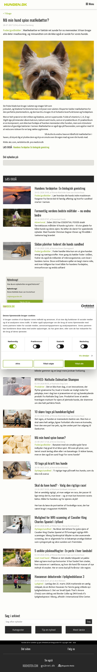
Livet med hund (42, 557)
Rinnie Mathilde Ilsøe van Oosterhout (68, 192)
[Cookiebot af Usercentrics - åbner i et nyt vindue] (83, 306)
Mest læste (79, 629)
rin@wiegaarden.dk (14, 296)
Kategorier (18, 629)
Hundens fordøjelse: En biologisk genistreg (31, 147)
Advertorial (40, 222)
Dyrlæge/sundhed (43, 470)
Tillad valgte (48, 364)
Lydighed (39, 583)
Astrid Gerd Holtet (60, 467)
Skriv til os (25, 302)
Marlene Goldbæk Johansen (64, 489)
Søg (89, 621)
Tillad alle (79, 364)
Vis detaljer (84, 356)
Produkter (39, 386)
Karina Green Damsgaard (63, 248)
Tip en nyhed (48, 629)
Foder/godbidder (12, 30)
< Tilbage (7, 13)
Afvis (17, 364)
